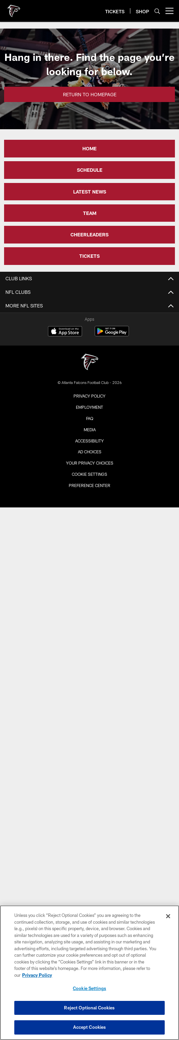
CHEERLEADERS (89, 234)
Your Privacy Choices (89, 462)
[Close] (168, 916)
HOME (89, 148)
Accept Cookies (89, 1027)
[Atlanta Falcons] (89, 362)
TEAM (89, 213)
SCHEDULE (89, 170)
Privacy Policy (89, 395)
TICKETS (89, 256)
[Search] (157, 11)
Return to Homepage (89, 94)
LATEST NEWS (89, 192)
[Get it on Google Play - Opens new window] (111, 334)
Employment (89, 407)
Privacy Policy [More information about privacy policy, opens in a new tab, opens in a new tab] (37, 975)
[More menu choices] (169, 11)
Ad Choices (89, 451)
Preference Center (89, 485)
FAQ (89, 418)
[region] (89, 972)
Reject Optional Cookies (89, 1007)
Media (90, 429)
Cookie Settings (89, 474)
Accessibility (89, 440)
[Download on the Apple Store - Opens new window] (65, 332)
